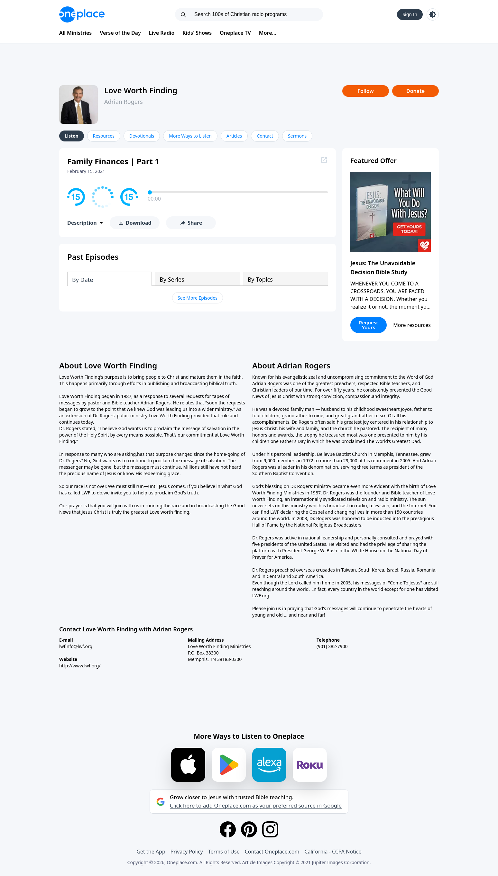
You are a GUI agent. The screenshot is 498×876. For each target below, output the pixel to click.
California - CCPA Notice (332, 851)
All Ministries (75, 32)
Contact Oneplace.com (272, 851)
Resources (104, 136)
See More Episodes (197, 298)
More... (267, 32)
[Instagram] (270, 829)
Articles (234, 136)
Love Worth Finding (140, 90)
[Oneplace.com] (82, 14)
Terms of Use (224, 851)
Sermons (297, 136)
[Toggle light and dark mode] (433, 14)
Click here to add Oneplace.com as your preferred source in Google (256, 805)
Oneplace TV (235, 32)
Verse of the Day (120, 32)
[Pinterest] (249, 829)
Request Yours (368, 324)
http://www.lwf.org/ (80, 666)
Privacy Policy (187, 851)
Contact (265, 136)
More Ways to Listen (190, 136)
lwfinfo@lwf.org (75, 646)
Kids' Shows (197, 32)
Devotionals (141, 136)
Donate (415, 91)
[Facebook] (228, 829)
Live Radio (162, 32)
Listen (71, 136)
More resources (412, 325)
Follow (365, 91)
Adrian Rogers (123, 101)
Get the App (150, 851)
